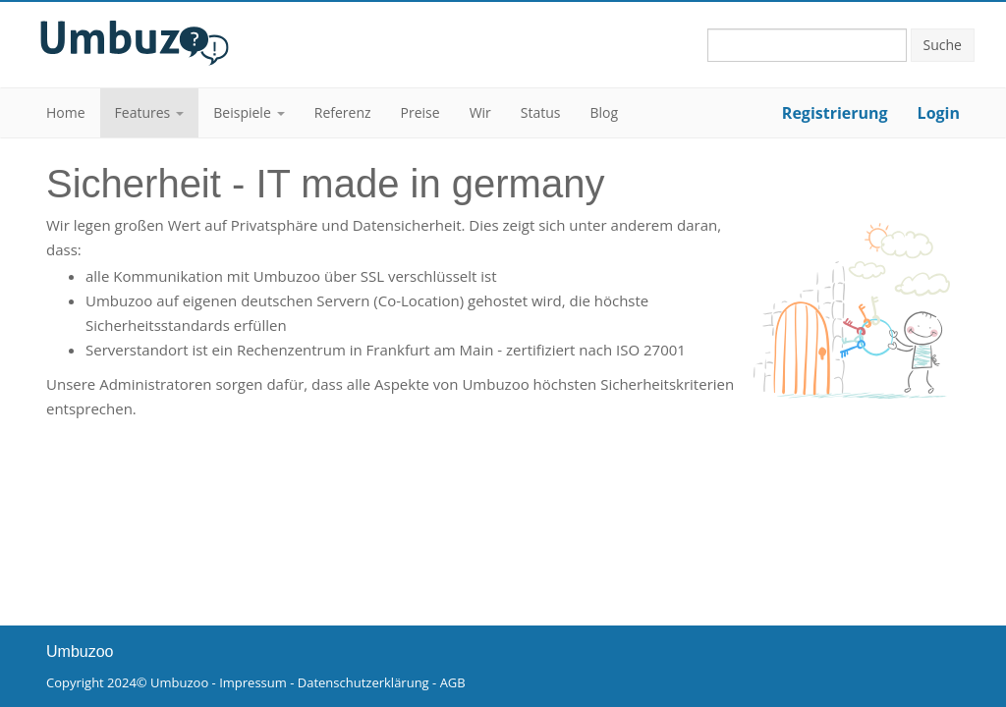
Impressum (253, 682)
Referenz (342, 112)
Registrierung (835, 113)
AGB (453, 682)
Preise (420, 112)
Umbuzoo (179, 682)
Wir (480, 112)
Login (939, 113)
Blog (604, 112)
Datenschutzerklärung (363, 682)
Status (541, 112)
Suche (942, 44)
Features (143, 112)
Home (65, 112)
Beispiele (241, 112)
